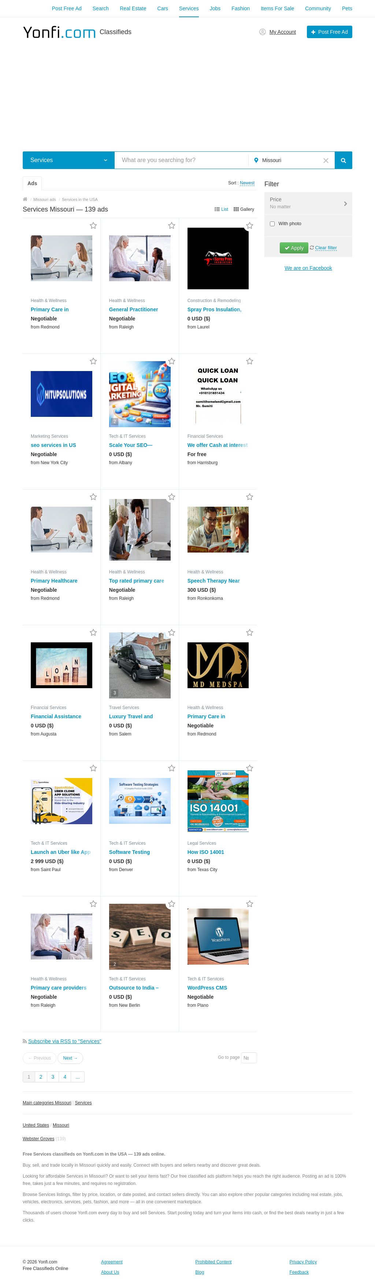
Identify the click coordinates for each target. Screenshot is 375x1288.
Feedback (299, 1272)
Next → (70, 1058)
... (77, 1077)
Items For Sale (277, 8)
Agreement (112, 1262)
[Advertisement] (187, 91)
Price (304, 203)
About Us (110, 1272)
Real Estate (133, 8)
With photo (289, 223)
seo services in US (53, 445)
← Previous (39, 1058)
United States (36, 1125)
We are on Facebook (308, 268)
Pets (347, 8)
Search (101, 8)
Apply (294, 248)
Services (189, 8)
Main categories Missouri (47, 1102)
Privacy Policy (303, 1262)
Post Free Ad (67, 8)
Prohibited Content (213, 1262)
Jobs (215, 8)
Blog (199, 1272)
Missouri (61, 1125)
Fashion (240, 8)
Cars (162, 8)
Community (318, 8)
